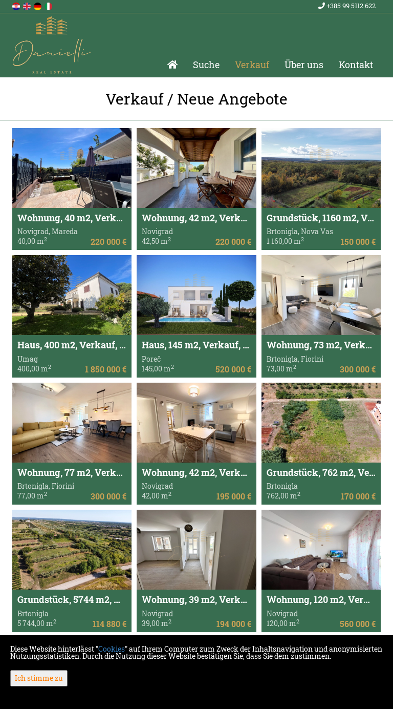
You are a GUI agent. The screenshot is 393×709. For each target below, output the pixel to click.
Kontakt (356, 64)
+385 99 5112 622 (347, 5)
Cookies (111, 649)
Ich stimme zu (39, 678)
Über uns (304, 64)
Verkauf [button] (252, 64)
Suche (206, 64)
